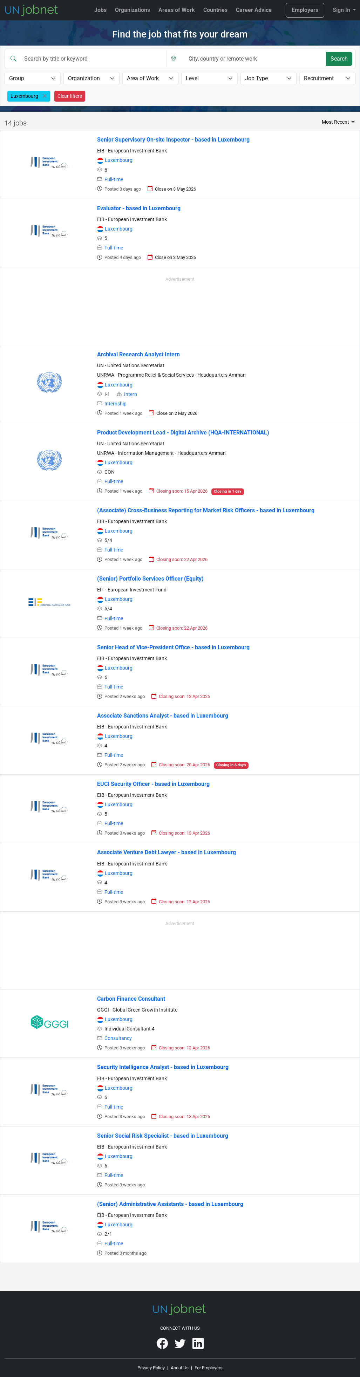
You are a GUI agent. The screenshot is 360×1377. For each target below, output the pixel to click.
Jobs (100, 10)
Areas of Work (176, 10)
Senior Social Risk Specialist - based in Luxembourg (162, 1135)
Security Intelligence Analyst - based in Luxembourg (163, 1067)
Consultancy (118, 1038)
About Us (180, 1367)
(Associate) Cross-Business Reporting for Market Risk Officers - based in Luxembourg (205, 510)
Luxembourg (119, 160)
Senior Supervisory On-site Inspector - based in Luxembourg (173, 139)
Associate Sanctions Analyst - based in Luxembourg (162, 715)
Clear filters (69, 96)
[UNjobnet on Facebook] (163, 1346)
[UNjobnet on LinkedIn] (198, 1346)
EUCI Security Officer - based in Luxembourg (153, 784)
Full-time (113, 180)
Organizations (132, 10)
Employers (305, 10)
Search (339, 58)
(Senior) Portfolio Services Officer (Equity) (150, 578)
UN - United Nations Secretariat (130, 366)
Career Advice (254, 10)
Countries (215, 10)
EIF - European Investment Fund (132, 590)
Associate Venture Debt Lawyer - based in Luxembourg (166, 852)
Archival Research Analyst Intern (138, 354)
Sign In (342, 10)
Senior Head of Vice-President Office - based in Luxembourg (173, 647)
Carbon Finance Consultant (131, 998)
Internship (115, 404)
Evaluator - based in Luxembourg (139, 208)
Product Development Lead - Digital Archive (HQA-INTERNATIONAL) (183, 432)
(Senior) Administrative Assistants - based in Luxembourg (170, 1204)
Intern (130, 394)
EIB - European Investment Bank (132, 151)
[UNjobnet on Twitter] (181, 1346)
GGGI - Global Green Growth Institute (137, 1010)
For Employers (209, 1367)
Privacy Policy (151, 1367)
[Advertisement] (180, 309)
